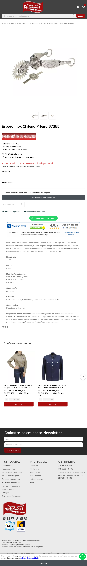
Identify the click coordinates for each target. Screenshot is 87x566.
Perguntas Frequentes (11, 488)
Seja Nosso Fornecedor (11, 501)
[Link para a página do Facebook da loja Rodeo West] (8, 523)
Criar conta (34, 471)
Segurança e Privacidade (12, 478)
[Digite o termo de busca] (36, 16)
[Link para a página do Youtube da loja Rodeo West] (12, 523)
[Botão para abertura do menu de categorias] (3, 7)
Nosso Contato (8, 495)
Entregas (5, 498)
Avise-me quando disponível (43, 197)
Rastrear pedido (8, 474)
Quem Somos (7, 471)
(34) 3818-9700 (65, 471)
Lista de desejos (36, 484)
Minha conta (35, 474)
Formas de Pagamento (11, 491)
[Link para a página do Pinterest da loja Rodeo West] (25, 523)
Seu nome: (6, 171)
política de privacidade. (29, 558)
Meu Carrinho (35, 481)
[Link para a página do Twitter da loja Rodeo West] (21, 523)
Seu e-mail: (7, 182)
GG (18, 404)
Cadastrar (13, 456)
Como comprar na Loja (11, 484)
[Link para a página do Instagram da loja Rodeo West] (4, 523)
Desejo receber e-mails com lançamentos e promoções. (27, 193)
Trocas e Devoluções (10, 481)
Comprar (22, 410)
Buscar (80, 16)
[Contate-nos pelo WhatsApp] (82, 556)
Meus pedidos (35, 478)
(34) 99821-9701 (65, 474)
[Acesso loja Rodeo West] (78, 7)
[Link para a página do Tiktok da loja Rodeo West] (17, 523)
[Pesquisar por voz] (73, 16)
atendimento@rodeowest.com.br (71, 478)
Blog (32, 488)
